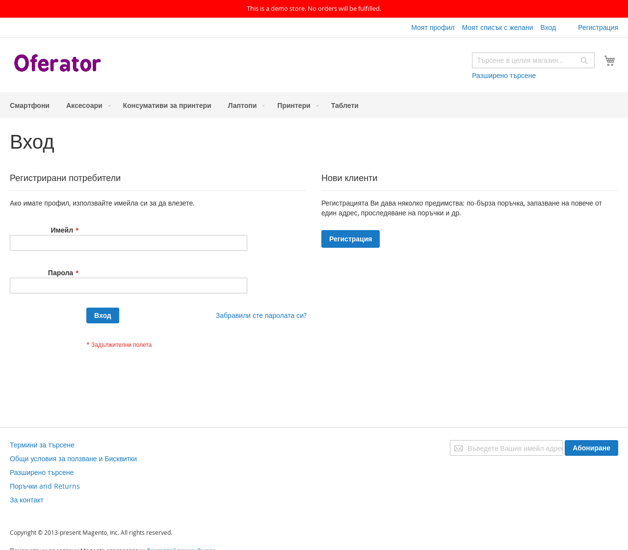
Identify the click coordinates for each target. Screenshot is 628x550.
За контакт (27, 499)
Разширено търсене (504, 75)
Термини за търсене (42, 444)
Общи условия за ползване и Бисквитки (73, 458)
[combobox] (533, 60)
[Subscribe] (591, 448)
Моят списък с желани (497, 27)
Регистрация (598, 27)
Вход (548, 27)
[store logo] (59, 64)
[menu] (314, 105)
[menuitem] (29, 105)
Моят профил (432, 27)
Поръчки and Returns (45, 486)
